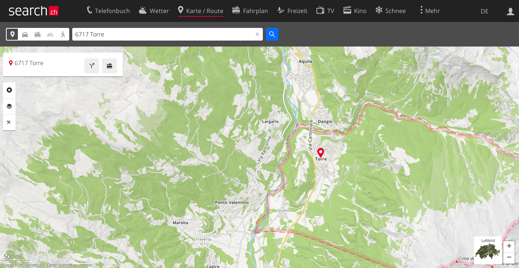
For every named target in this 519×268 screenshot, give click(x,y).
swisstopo (35, 265)
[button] (509, 246)
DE (484, 11)
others (86, 265)
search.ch (14, 265)
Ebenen (9, 106)
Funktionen (9, 122)
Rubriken (9, 90)
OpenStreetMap (62, 265)
